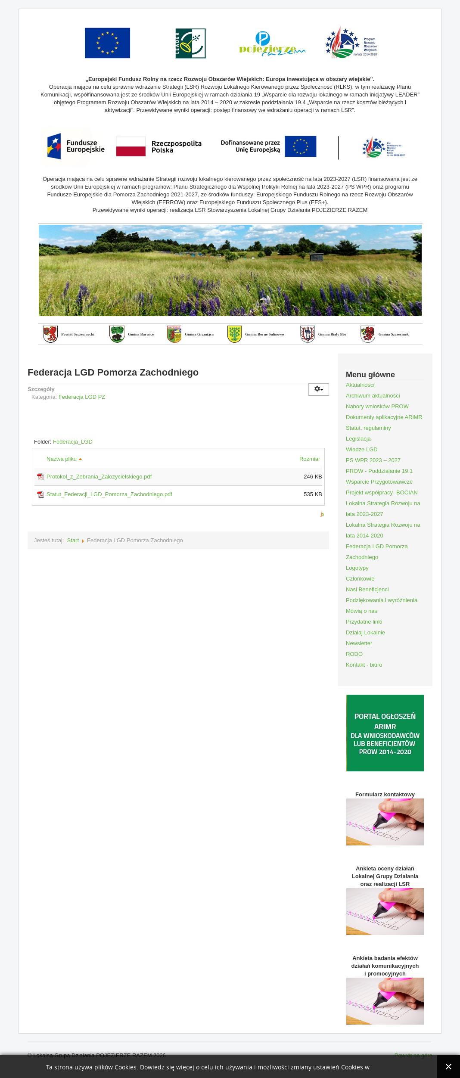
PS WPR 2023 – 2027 (373, 460)
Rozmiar (310, 459)
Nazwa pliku (64, 459)
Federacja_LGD (73, 441)
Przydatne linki (364, 621)
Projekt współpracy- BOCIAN (382, 492)
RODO (354, 654)
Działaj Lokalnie (365, 632)
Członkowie (360, 578)
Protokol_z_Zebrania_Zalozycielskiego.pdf (99, 476)
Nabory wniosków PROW (377, 406)
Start (73, 540)
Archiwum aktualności (373, 395)
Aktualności (360, 385)
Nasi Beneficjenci (367, 589)
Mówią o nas (361, 611)
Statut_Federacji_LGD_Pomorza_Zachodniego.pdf (109, 494)
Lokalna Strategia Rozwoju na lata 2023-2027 (383, 508)
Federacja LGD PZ (82, 397)
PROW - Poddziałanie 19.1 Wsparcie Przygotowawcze (379, 476)
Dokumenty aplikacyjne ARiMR (384, 417)
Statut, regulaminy (368, 428)
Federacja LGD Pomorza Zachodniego (377, 551)
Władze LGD (362, 449)
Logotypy (357, 568)
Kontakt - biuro (364, 665)
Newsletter (359, 643)
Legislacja (358, 438)
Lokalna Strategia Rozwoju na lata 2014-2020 (383, 530)
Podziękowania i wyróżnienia (381, 600)
